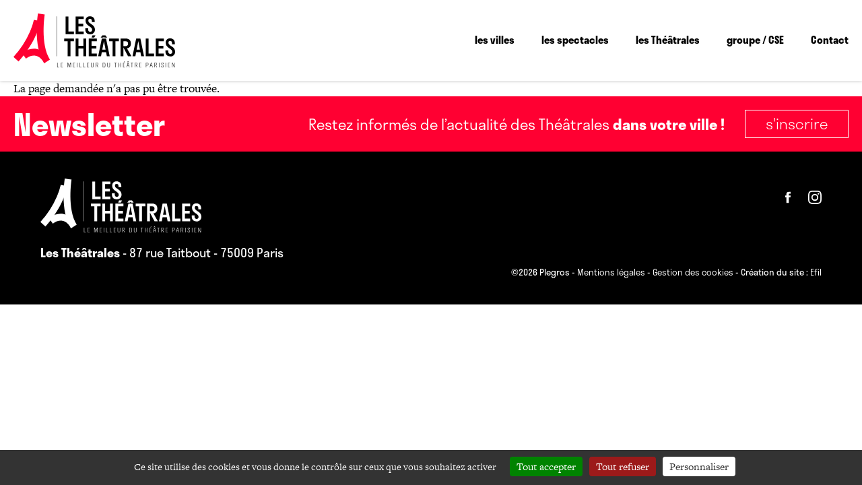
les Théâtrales (668, 40)
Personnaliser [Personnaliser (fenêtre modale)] (699, 466)
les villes (495, 40)
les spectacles (575, 40)
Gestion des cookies (693, 272)
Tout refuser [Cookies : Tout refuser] (622, 466)
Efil (816, 272)
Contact (830, 40)
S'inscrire (797, 123)
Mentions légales (611, 272)
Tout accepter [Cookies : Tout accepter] (546, 466)
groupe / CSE (755, 40)
